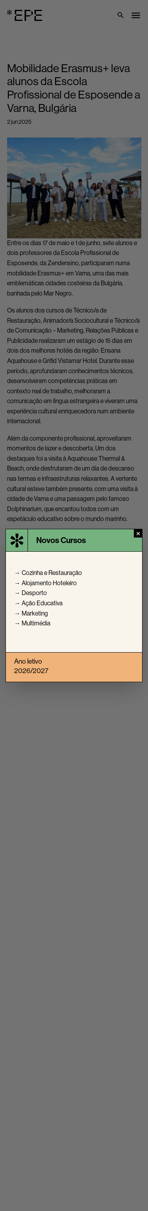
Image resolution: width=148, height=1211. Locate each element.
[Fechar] (138, 533)
